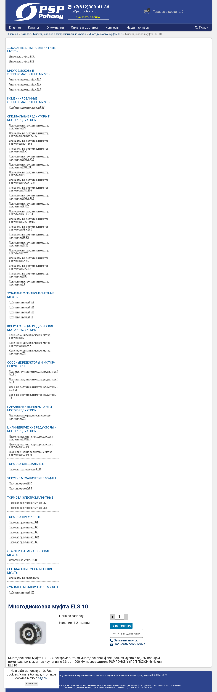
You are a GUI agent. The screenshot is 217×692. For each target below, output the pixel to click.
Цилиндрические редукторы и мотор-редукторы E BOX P (31, 438)
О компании (55, 27)
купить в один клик (126, 633)
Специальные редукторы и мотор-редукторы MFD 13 (29, 267)
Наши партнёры (138, 27)
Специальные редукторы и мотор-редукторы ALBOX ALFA (29, 134)
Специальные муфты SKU (24, 577)
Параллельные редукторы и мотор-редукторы (29, 408)
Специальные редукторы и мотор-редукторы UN (29, 127)
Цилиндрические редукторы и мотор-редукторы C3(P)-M (31, 453)
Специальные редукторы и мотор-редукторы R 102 (29, 205)
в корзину (121, 625)
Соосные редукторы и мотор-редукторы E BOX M (33, 388)
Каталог (33, 27)
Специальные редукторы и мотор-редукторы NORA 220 (29, 158)
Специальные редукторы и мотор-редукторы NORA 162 (29, 197)
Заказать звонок (88, 17)
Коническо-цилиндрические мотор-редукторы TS (30, 352)
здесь (42, 678)
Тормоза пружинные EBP (23, 542)
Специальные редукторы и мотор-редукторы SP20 (29, 244)
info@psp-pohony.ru (82, 11)
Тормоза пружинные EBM (24, 537)
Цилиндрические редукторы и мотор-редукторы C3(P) (31, 445)
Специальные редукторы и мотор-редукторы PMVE (29, 251)
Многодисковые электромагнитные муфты (59, 34)
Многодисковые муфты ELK (25, 84)
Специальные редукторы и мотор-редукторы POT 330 (29, 166)
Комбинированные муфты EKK (26, 107)
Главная (15, 27)
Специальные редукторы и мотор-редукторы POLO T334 (29, 181)
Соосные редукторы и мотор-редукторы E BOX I (33, 380)
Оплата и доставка (84, 27)
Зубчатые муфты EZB (21, 307)
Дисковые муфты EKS (22, 61)
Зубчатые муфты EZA (21, 302)
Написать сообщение (127, 644)
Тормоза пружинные (24, 517)
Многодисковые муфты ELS (106, 34)
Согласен (31, 683)
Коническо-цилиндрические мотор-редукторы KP (30, 336)
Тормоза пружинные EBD (23, 532)
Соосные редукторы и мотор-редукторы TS (32, 396)
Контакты (112, 27)
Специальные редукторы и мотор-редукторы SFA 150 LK (29, 220)
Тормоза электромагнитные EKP (28, 502)
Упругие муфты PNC (20, 483)
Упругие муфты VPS (20, 488)
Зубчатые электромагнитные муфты (30, 295)
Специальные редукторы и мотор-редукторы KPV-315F (29, 212)
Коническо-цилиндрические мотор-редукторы (30, 327)
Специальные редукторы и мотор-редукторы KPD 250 (29, 189)
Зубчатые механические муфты (32, 587)
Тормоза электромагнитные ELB (28, 507)
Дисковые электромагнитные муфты (31, 49)
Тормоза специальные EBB (25, 469)
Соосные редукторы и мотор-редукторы (31, 364)
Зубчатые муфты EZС (21, 312)
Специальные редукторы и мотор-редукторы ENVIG (29, 259)
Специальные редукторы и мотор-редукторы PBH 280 (29, 228)
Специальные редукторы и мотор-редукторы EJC (29, 150)
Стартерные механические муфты (28, 552)
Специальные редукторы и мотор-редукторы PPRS (29, 236)
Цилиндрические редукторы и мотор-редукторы (32, 429)
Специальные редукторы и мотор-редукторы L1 (29, 283)
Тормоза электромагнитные (30, 497)
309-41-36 (91, 6)
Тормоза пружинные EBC (23, 527)
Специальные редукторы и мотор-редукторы (28, 118)
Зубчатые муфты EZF (21, 317)
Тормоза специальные (25, 464)
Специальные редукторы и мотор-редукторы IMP (29, 275)
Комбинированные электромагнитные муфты (28, 100)
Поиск (201, 27)
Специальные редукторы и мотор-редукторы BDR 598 (29, 142)
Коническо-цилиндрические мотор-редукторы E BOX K (30, 344)
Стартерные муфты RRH (23, 560)
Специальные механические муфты (30, 570)
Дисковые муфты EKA (22, 56)
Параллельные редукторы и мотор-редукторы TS (30, 417)
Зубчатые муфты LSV (21, 592)
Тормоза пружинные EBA (24, 522)
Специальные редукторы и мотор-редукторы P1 (29, 173)
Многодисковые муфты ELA (25, 79)
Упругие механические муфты (31, 478)
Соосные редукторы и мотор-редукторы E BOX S (33, 373)
